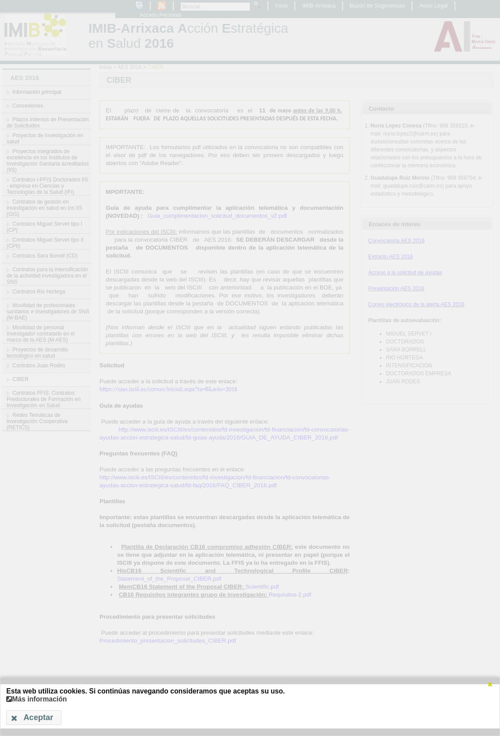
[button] (490, 684)
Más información (36, 699)
